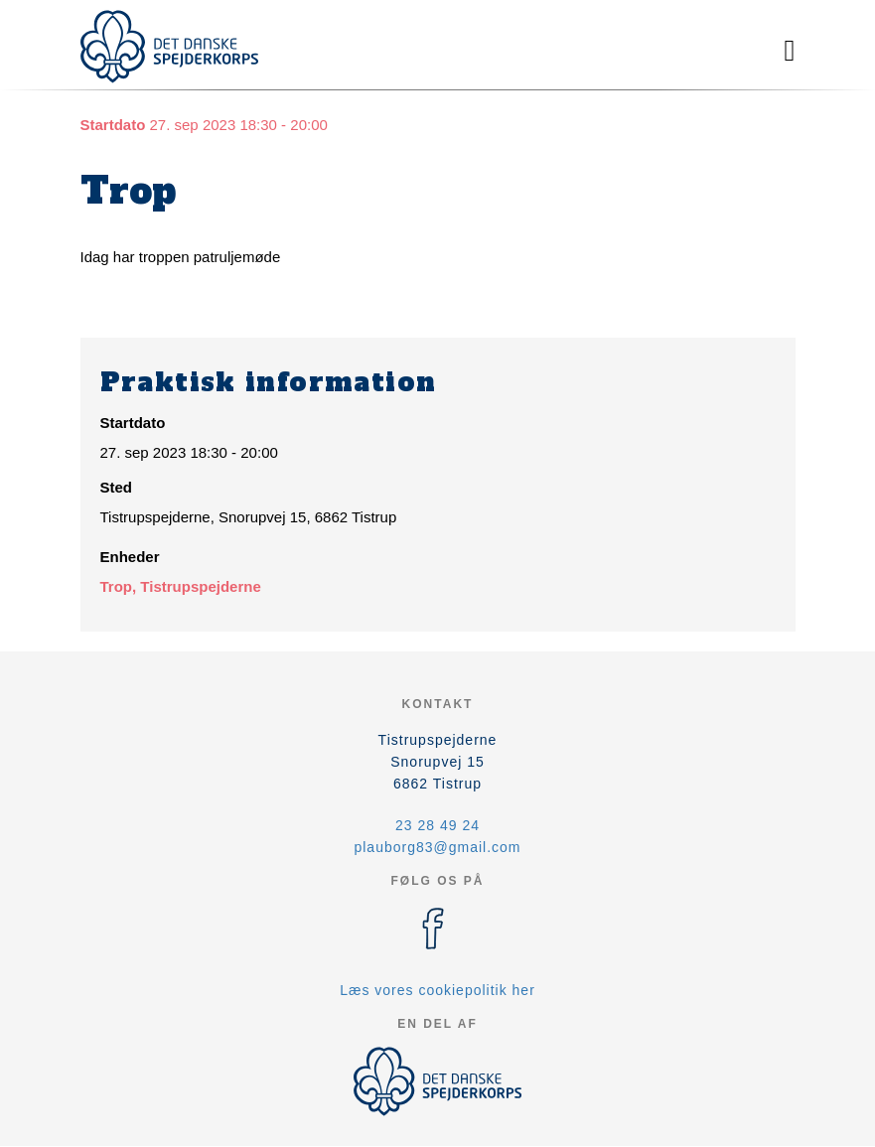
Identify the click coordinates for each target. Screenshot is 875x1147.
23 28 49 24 (437, 825)
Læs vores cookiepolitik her (437, 990)
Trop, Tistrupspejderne (180, 586)
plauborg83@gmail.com (437, 847)
